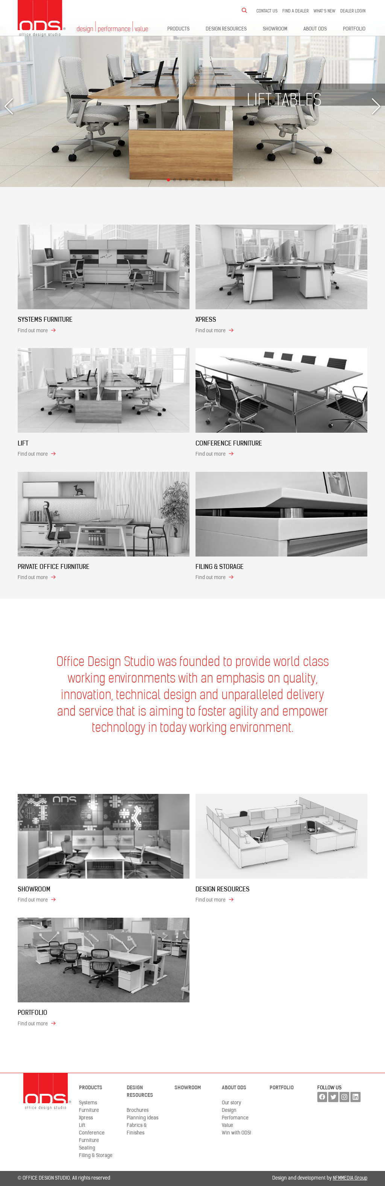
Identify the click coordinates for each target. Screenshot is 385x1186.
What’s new (324, 11)
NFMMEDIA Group (350, 1178)
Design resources (226, 29)
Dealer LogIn (352, 11)
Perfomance (235, 1118)
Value (227, 1125)
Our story (231, 1103)
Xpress (86, 1118)
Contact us (266, 11)
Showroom (275, 29)
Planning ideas (142, 1118)
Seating (87, 1148)
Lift (82, 1125)
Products (178, 29)
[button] (168, 179)
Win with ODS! (236, 1133)
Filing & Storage (95, 1155)
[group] (192, 106)
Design (229, 1110)
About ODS (315, 29)
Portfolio (354, 29)
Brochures (138, 1110)
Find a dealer (295, 11)
